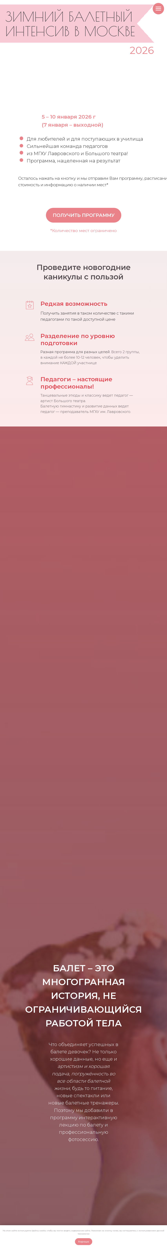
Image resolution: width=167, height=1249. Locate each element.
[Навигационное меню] (158, 9)
